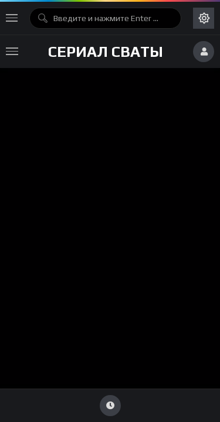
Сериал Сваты (105, 51)
